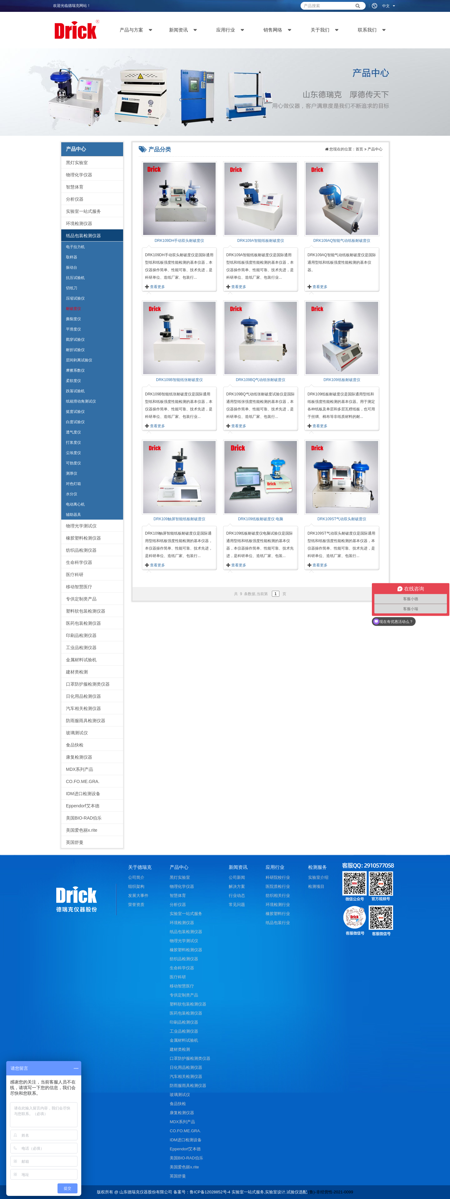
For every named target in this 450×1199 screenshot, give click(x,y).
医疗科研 (74, 574)
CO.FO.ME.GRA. (82, 781)
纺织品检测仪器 (81, 550)
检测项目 (316, 886)
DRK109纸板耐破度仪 (341, 380)
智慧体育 (74, 186)
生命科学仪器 (79, 562)
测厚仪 (71, 473)
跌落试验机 (75, 391)
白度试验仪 (75, 422)
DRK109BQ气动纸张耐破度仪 (261, 380)
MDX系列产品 (79, 769)
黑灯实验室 (77, 162)
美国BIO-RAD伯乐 (84, 817)
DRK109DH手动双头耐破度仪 (179, 240)
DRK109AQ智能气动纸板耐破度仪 (342, 240)
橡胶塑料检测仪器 (83, 538)
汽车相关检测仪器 (83, 708)
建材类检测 (77, 671)
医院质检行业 (278, 886)
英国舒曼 (74, 842)
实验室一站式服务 (83, 211)
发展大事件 (138, 895)
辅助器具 (73, 514)
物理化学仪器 (79, 174)
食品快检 (74, 744)
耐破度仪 (73, 308)
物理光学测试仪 (81, 525)
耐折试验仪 (75, 350)
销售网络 (272, 29)
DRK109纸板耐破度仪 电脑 (260, 519)
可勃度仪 (73, 463)
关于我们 (320, 29)
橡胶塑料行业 (278, 913)
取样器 (71, 257)
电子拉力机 (75, 247)
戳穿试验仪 (75, 339)
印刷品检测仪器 (81, 635)
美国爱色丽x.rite (81, 830)
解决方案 (237, 886)
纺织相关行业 (278, 895)
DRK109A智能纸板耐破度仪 (260, 240)
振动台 (71, 267)
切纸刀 (71, 288)
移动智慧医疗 (79, 586)
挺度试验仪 (75, 411)
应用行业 (225, 29)
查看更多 (157, 287)
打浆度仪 (73, 442)
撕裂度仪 (73, 319)
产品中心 (375, 149)
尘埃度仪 (73, 453)
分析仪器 (74, 199)
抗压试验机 (75, 278)
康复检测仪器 (79, 757)
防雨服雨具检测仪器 (85, 720)
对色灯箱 (73, 484)
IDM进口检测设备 (83, 793)
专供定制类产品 (81, 598)
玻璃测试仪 (77, 732)
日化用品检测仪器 (83, 696)
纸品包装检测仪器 (83, 235)
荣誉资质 (136, 904)
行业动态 (237, 895)
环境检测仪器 (79, 223)
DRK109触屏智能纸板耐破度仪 (179, 519)
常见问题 (237, 904)
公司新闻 (237, 877)
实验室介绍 (318, 877)
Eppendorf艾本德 (82, 805)
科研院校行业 (278, 877)
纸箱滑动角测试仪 (81, 401)
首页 (359, 149)
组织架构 (136, 886)
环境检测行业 (278, 904)
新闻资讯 (178, 29)
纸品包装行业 (278, 922)
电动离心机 (75, 504)
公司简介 (136, 877)
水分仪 (71, 494)
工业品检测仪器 (81, 647)
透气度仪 (73, 432)
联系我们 (367, 29)
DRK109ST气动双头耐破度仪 (342, 519)
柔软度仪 (73, 381)
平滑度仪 (73, 329)
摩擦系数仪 (75, 370)
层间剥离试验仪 (79, 360)
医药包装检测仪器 (83, 623)
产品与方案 (131, 29)
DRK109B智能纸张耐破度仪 (179, 380)
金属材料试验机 (81, 659)
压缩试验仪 (75, 298)
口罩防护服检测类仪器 (88, 684)
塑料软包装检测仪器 (85, 611)
